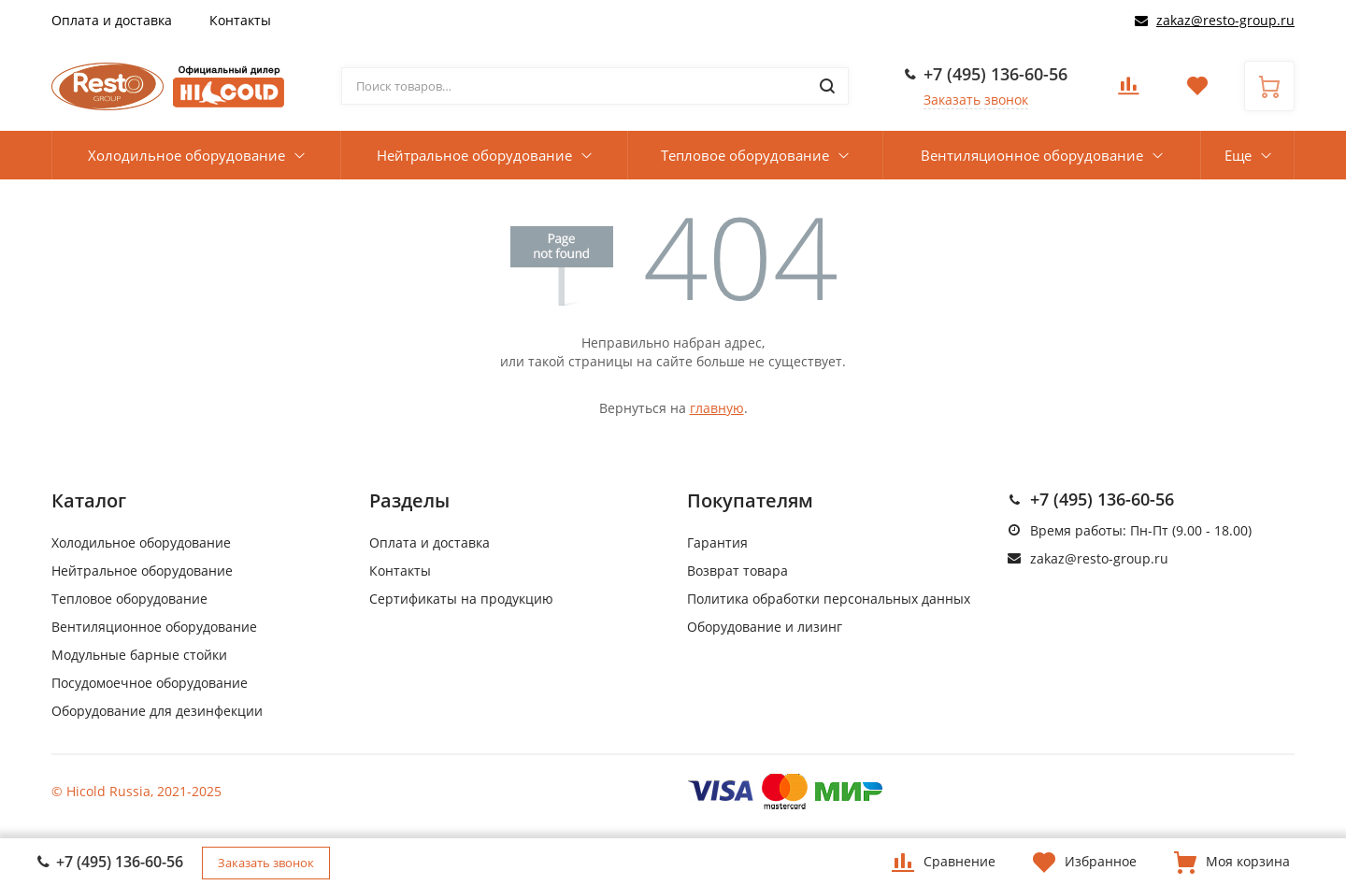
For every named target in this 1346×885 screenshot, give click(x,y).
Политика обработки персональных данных (828, 598)
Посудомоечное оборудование (149, 683)
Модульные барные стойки (139, 655)
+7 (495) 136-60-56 (995, 74)
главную (717, 408)
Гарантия (717, 542)
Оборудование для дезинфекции (157, 711)
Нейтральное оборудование (474, 155)
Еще (1238, 155)
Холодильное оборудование (186, 155)
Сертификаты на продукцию (461, 598)
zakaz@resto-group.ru (1225, 20)
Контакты (240, 20)
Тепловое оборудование (745, 155)
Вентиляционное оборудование (1032, 155)
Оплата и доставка (111, 20)
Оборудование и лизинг (764, 626)
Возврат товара (737, 570)
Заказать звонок (976, 99)
